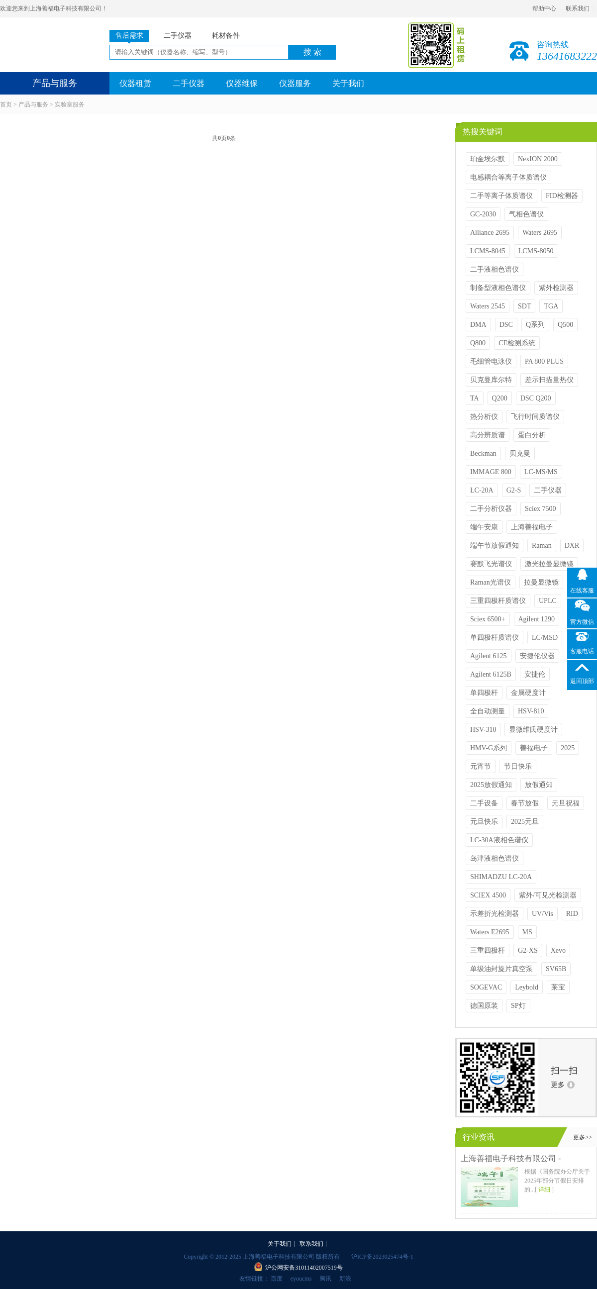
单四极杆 (484, 692)
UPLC (548, 600)
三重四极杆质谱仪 (498, 600)
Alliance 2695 (489, 232)
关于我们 (348, 83)
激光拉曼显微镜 (549, 564)
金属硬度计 (528, 692)
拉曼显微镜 (541, 582)
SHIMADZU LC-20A (501, 877)
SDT (524, 306)
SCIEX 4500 (488, 895)
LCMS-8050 (536, 251)
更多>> (582, 1137)
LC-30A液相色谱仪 (499, 840)
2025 (568, 748)
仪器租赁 (135, 83)
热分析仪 (484, 416)
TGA (551, 306)
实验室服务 (70, 104)
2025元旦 (525, 821)
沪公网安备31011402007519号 (304, 1267)
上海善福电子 (532, 527)
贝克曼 (519, 453)
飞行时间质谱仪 (535, 416)
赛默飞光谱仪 (491, 564)
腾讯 (325, 1278)
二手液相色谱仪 (494, 269)
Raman (542, 545)
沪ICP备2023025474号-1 (382, 1256)
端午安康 (484, 527)
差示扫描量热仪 (549, 380)
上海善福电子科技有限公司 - (511, 1158)
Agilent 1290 (536, 619)
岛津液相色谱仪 (494, 858)
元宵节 (480, 766)
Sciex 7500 (540, 508)
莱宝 (558, 987)
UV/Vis (542, 913)
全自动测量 (487, 711)
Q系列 (535, 324)
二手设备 (484, 803)
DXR (572, 545)
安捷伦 (534, 674)
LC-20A (482, 490)
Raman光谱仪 (490, 582)
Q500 (565, 324)
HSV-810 (531, 711)
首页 (6, 104)
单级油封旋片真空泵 (501, 969)
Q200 (499, 398)
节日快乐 (518, 766)
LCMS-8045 (487, 251)
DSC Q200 (535, 398)
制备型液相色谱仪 (498, 288)
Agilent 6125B (490, 674)
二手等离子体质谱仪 (501, 195)
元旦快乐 (484, 821)
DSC (506, 324)
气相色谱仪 (526, 214)
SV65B (556, 969)
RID (572, 913)
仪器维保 (242, 83)
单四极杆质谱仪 (494, 637)
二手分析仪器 (491, 508)
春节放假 (525, 803)
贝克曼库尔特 (491, 380)
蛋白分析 (532, 435)
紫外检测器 (556, 288)
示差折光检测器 (494, 913)
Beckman (483, 453)
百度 (277, 1278)
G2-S (513, 490)
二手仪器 (188, 83)
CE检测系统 (516, 343)
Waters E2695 (489, 932)
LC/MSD (545, 637)
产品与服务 (33, 104)
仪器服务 (295, 83)
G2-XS (528, 950)
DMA (478, 324)
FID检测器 (562, 195)
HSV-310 (483, 729)
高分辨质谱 (487, 435)
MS (527, 932)
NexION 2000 (538, 159)
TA (474, 398)
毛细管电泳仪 (491, 361)
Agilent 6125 (488, 656)
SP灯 (518, 1005)
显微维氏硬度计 (533, 729)
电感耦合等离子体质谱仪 (508, 177)
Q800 (478, 343)
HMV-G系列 (488, 748)
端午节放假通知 (494, 545)
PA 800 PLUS (544, 361)
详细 (544, 1189)
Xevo (558, 950)
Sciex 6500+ (487, 619)
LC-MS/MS (541, 472)
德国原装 (484, 1005)
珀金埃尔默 (487, 159)
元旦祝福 (566, 803)
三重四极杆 (487, 950)
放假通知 (539, 785)
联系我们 (578, 8)
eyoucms (301, 1278)
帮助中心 (544, 8)
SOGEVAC (486, 987)
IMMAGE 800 (490, 472)
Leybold (526, 987)
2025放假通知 (491, 785)
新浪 (345, 1278)
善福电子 (534, 748)
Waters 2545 (487, 306)
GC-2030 (483, 214)
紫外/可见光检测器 (548, 895)
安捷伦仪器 (537, 656)
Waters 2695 (539, 232)
